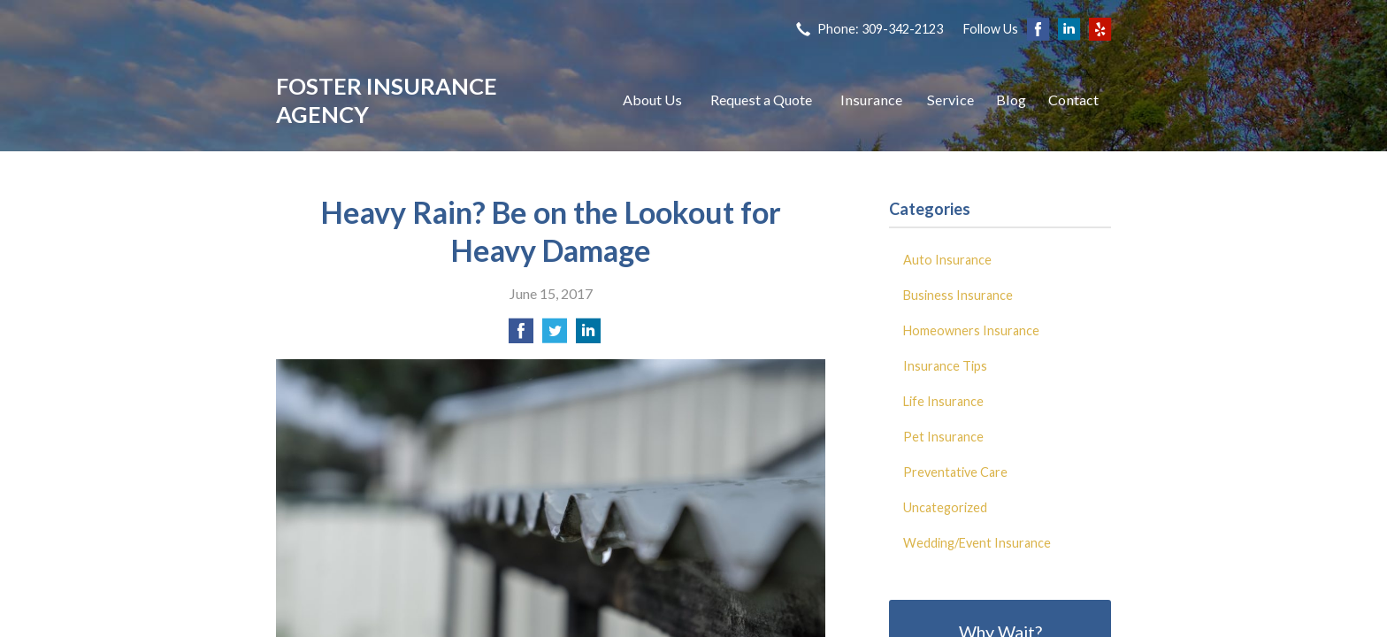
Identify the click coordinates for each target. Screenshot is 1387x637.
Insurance (871, 99)
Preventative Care (955, 472)
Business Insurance (958, 295)
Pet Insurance (943, 436)
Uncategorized (945, 507)
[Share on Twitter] (554, 335)
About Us (652, 99)
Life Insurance (943, 401)
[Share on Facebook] (521, 335)
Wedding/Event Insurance (977, 542)
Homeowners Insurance (971, 330)
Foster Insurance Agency (386, 100)
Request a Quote (761, 99)
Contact (1073, 99)
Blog (1011, 99)
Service (950, 99)
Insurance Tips (945, 365)
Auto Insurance (947, 259)
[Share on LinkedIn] (588, 335)
